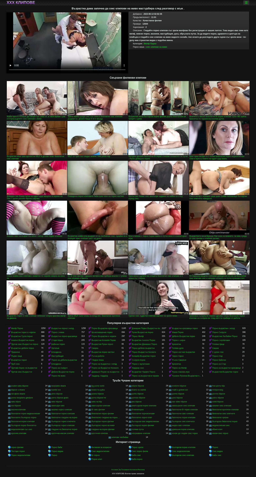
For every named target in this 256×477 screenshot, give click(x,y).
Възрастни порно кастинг (103, 352)
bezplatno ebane (58, 386)
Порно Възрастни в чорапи (104, 336)
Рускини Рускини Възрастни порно (187, 376)
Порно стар (217, 356)
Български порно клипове (183, 447)
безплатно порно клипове (183, 417)
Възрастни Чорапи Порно (143, 372)
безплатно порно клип (142, 417)
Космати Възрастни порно (144, 356)
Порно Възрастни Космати (144, 352)
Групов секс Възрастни (21, 372)
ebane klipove (138, 386)
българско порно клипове (63, 425)
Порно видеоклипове (20, 455)
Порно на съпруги (59, 368)
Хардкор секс (138, 368)
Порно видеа (57, 451)
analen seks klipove (19, 386)
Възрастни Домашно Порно (144, 344)
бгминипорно (138, 409)
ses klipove (137, 402)
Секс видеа (217, 451)
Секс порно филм (140, 451)
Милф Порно (150, 44)
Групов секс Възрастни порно (24, 344)
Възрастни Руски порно (102, 344)
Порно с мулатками (221, 340)
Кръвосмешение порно (102, 332)
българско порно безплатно (24, 425)
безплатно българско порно (24, 417)
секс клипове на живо (156, 47)
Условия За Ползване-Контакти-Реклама (128, 470)
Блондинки (56, 364)
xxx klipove (16, 406)
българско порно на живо (103, 425)
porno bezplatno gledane (22, 398)
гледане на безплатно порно (64, 429)
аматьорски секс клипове (183, 406)
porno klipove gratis (59, 398)
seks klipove (56, 402)
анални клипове (18, 409)
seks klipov (16, 402)
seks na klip (97, 402)
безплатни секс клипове (183, 413)
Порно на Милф (179, 368)
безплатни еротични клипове (225, 409)
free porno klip (218, 386)
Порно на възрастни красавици (226, 368)
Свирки (215, 348)
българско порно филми (143, 425)
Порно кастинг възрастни (183, 352)
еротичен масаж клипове (62, 433)
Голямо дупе (177, 348)
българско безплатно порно (225, 421)
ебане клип (217, 429)
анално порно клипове (61, 409)
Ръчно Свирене (179, 360)
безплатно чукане (220, 417)
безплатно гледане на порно (64, 417)
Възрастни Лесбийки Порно (225, 336)
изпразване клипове (141, 433)
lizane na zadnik (139, 390)
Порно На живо (58, 376)
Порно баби (56, 447)
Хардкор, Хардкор (100, 376)
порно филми (17, 447)
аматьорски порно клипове (144, 406)
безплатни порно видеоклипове (25, 413)
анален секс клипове (221, 406)
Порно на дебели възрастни (64, 360)
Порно (215, 447)
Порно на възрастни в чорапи (145, 376)
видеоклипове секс (221, 425)
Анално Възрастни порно (22, 340)
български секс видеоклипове (145, 421)
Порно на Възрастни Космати (105, 368)
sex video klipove (179, 402)
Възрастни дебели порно (22, 348)
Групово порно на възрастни (24, 368)
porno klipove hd (99, 398)
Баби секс (216, 455)
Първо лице (16, 356)
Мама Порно (177, 332)
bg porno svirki (98, 386)
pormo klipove (178, 394)
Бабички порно (58, 344)
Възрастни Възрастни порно (225, 372)
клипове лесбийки (120, 437)
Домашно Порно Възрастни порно (147, 328)
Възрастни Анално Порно (143, 340)
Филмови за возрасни (101, 447)
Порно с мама (57, 332)
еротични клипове (100, 433)
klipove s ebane (18, 390)
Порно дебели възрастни (143, 348)
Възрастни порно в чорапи (23, 332)
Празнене (15, 352)
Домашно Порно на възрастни (105, 372)
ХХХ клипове (21, 2)
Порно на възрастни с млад (104, 364)
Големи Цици (218, 344)
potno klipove (218, 398)
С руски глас (218, 352)
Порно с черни (178, 340)
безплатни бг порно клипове (185, 409)
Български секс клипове (183, 455)
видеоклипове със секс (21, 429)
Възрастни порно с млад (62, 328)
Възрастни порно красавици (64, 336)
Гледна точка (98, 360)
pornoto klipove (138, 398)
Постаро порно (18, 451)
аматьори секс (58, 406)
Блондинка (56, 352)
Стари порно (57, 340)
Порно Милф (138, 336)
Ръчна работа (98, 356)
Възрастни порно (19, 360)
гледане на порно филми (103, 429)
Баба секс (136, 455)
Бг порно (96, 455)
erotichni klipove (179, 386)
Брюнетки (176, 344)
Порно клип (97, 459)
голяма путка (138, 429)
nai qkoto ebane (18, 394)
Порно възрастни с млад (223, 328)
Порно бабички (219, 360)
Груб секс (15, 364)
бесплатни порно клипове (23, 421)
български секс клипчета (183, 421)
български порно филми (103, 421)
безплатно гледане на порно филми (107, 417)
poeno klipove (98, 394)
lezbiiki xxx (56, 390)
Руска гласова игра (181, 372)
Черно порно (178, 356)
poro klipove (177, 398)
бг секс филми (98, 409)
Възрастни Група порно (22, 336)
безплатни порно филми (103, 413)
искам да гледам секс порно (185, 433)
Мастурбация (57, 356)
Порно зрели (138, 447)
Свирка (95, 348)
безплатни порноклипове (143, 413)
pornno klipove (218, 394)
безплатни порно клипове (63, 413)
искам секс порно (220, 433)
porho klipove (138, 394)
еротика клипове (18, 433)
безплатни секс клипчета (223, 413)
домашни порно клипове (183, 429)
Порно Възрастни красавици (105, 328)
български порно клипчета (63, 421)
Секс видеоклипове (101, 451)
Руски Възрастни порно (142, 332)
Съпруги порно (139, 360)
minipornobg (217, 390)
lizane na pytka (98, 390)
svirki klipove (217, 402)
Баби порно (137, 459)
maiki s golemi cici (180, 390)
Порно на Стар (219, 364)
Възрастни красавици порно (185, 328)
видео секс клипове (181, 425)
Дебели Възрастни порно (183, 336)
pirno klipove (56, 394)
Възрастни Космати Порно (104, 340)
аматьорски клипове (101, 406)
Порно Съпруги (219, 332)
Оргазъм (55, 348)
